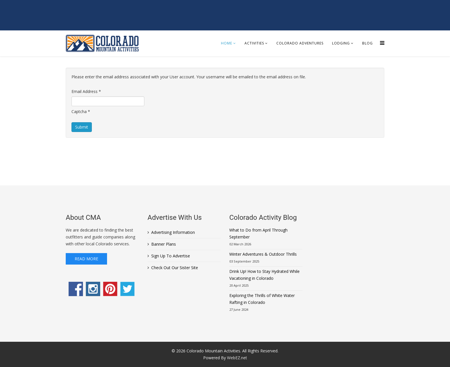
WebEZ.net (237, 357)
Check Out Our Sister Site (174, 267)
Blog (367, 43)
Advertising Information (173, 232)
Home (226, 43)
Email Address (86, 91)
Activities (254, 43)
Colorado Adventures (299, 43)
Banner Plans (163, 244)
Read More (86, 258)
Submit (81, 127)
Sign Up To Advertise (170, 256)
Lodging (341, 43)
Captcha (80, 111)
